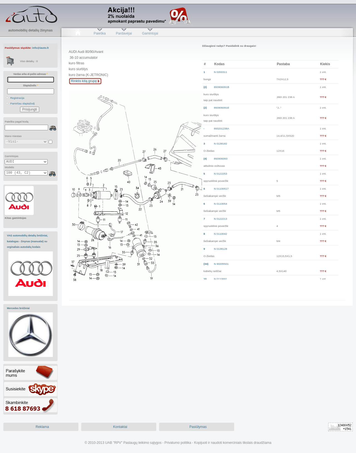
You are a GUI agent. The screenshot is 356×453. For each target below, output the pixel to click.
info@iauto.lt (40, 47)
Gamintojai (150, 33)
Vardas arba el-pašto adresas (30, 74)
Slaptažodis (30, 85)
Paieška (100, 33)
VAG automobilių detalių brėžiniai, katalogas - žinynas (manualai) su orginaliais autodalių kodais (27, 241)
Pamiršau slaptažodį (22, 103)
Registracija (17, 97)
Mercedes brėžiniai (18, 308)
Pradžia (77, 33)
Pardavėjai (124, 33)
